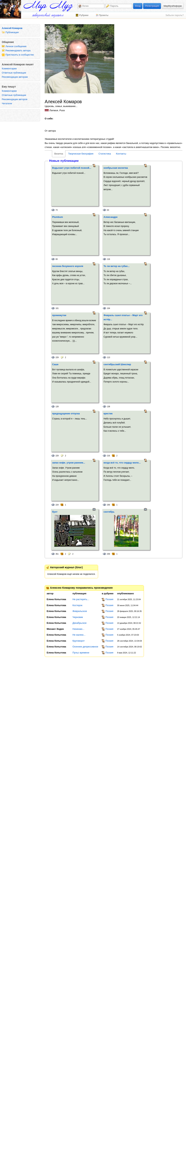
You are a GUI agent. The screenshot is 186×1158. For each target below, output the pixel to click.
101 (57, 308)
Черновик (77, 617)
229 (57, 357)
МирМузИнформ (173, 6)
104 (108, 308)
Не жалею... (79, 634)
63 (108, 210)
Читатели (7, 103)
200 (108, 505)
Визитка (58, 153)
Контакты (121, 153)
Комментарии (9, 68)
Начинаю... (78, 629)
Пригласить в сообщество (19, 54)
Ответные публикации (14, 72)
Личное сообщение (16, 46)
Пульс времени (80, 652)
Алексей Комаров (12, 28)
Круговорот (78, 640)
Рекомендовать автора (18, 50)
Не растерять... (80, 599)
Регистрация (152, 6)
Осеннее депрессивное (85, 646)
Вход (137, 6)
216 (108, 456)
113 (108, 357)
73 (57, 210)
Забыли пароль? (174, 15)
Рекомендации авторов (14, 99)
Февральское (79, 611)
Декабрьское (79, 623)
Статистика (104, 153)
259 (108, 554)
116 (108, 259)
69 (57, 259)
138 (108, 407)
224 (57, 505)
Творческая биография (80, 153)
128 (57, 407)
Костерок (77, 605)
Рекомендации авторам (15, 77)
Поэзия (109, 599)
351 (57, 554)
